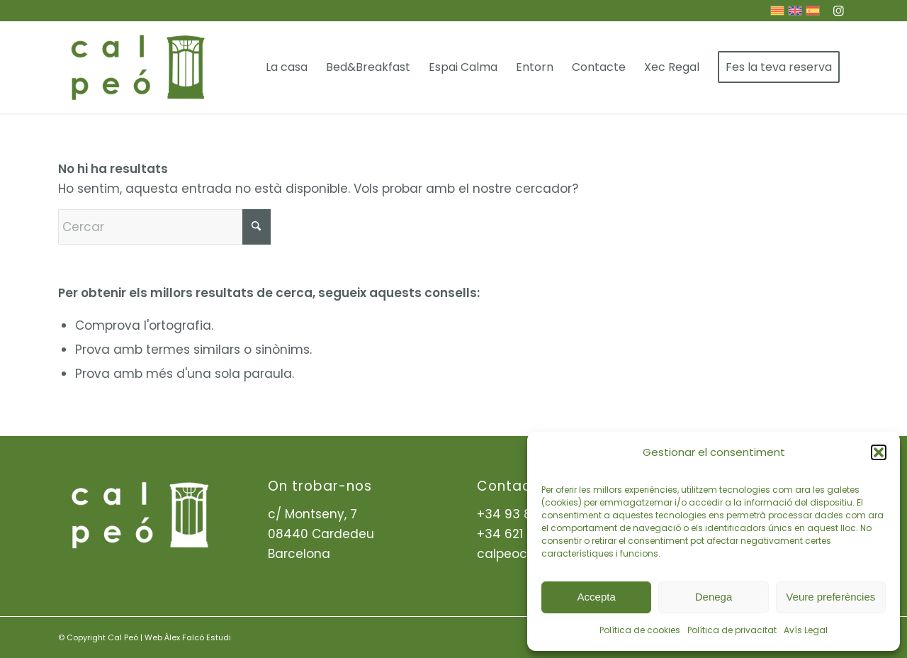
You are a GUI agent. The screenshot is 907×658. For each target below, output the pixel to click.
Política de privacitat (732, 630)
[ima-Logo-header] (137, 67)
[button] (879, 452)
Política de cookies (639, 630)
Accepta (597, 597)
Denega (714, 597)
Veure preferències (830, 597)
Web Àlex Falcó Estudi (188, 637)
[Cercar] (164, 227)
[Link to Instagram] (838, 10)
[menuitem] (287, 67)
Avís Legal (806, 630)
